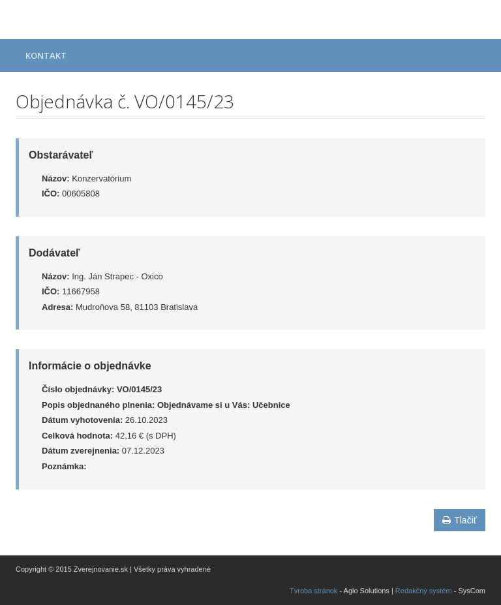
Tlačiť (459, 520)
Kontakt (46, 55)
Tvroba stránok (313, 591)
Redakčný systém (423, 591)
